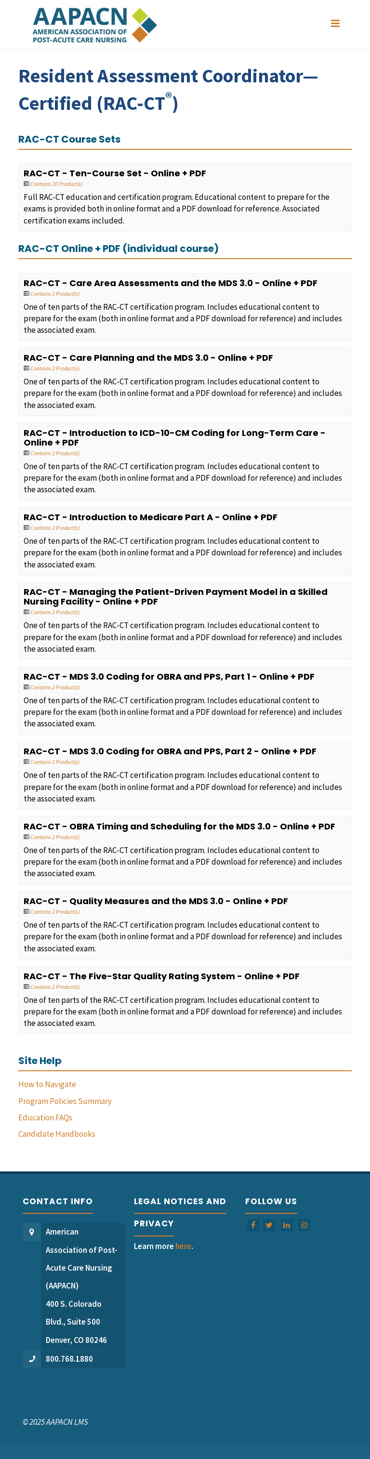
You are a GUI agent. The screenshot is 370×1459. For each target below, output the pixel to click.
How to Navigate (47, 1084)
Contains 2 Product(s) (55, 293)
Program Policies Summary (65, 1101)
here (183, 1246)
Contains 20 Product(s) (56, 183)
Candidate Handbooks (56, 1134)
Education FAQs (45, 1117)
